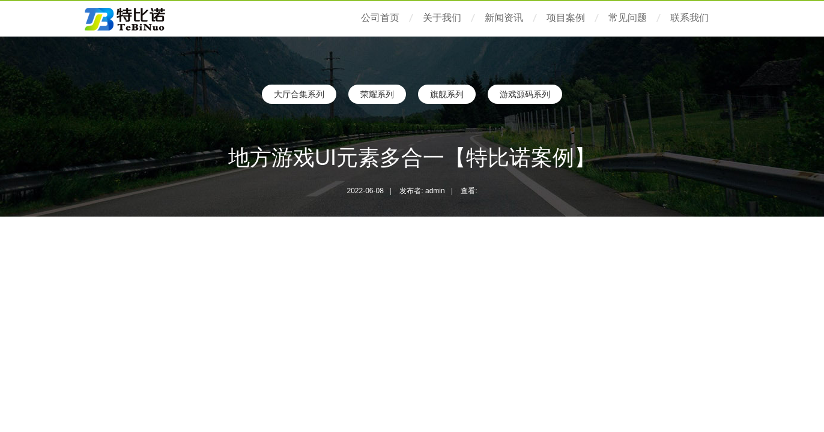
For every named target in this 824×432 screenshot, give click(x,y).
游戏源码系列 (525, 94)
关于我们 (442, 18)
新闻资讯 (504, 18)
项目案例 (566, 18)
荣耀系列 (377, 94)
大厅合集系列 (299, 94)
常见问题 (627, 18)
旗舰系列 (447, 94)
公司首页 (380, 18)
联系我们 (689, 18)
